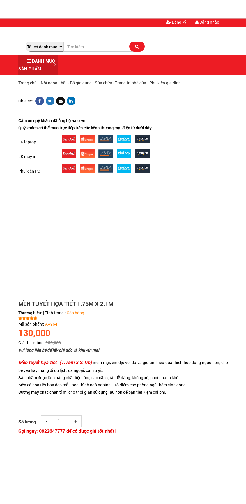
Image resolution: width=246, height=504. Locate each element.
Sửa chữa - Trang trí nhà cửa (120, 83)
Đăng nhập (207, 22)
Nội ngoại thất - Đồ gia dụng (66, 83)
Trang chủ (27, 83)
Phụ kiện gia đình (165, 83)
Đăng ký (176, 22)
